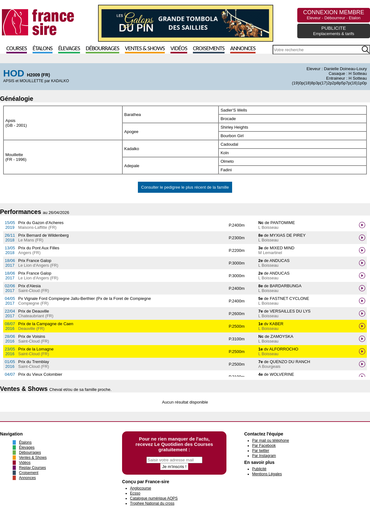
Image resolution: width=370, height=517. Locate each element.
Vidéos (178, 49)
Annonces (243, 49)
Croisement (28, 473)
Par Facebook (264, 445)
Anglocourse (140, 488)
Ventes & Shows (145, 49)
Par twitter (260, 450)
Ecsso (135, 493)
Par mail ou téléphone (270, 440)
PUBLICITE (333, 30)
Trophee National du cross (152, 503)
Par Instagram (264, 455)
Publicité (259, 469)
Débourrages (102, 49)
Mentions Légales (267, 474)
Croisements (209, 49)
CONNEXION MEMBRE (333, 14)
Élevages (69, 49)
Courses (16, 49)
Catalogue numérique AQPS (154, 498)
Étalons (42, 49)
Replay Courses (32, 467)
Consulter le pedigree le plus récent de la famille (185, 187)
